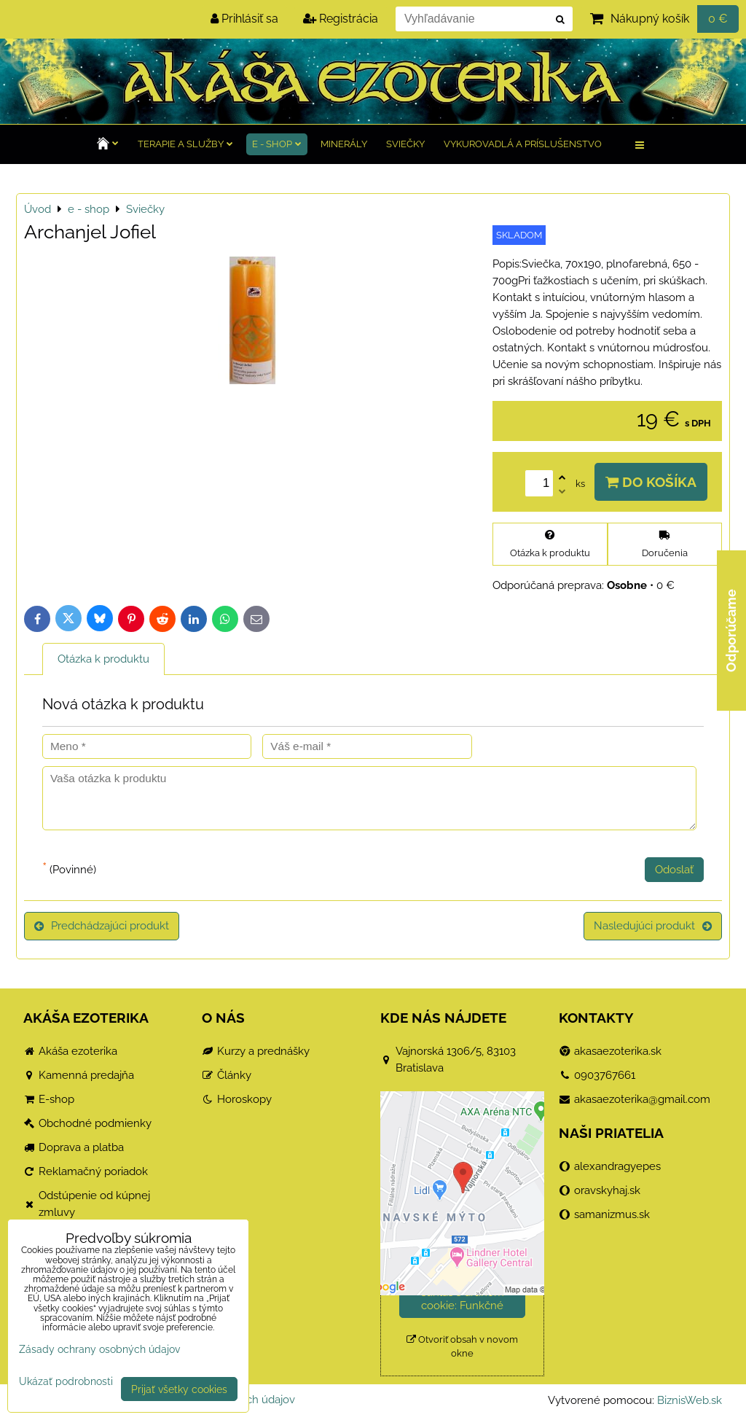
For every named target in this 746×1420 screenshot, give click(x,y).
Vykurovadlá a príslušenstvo (523, 144)
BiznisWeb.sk (689, 1400)
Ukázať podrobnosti (66, 1381)
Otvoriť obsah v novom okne (462, 1346)
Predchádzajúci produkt (101, 925)
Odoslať (674, 869)
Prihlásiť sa (244, 19)
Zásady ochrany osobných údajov (99, 1349)
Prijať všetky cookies (179, 1389)
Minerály (344, 144)
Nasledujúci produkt (653, 925)
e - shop (277, 144)
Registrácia (340, 19)
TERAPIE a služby (185, 144)
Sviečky (405, 144)
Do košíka (650, 482)
